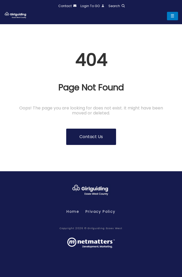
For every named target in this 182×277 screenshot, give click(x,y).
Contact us (91, 137)
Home (72, 211)
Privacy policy (100, 211)
